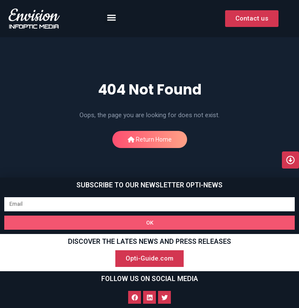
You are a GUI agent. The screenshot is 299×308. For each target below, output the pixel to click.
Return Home (150, 139)
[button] (111, 17)
